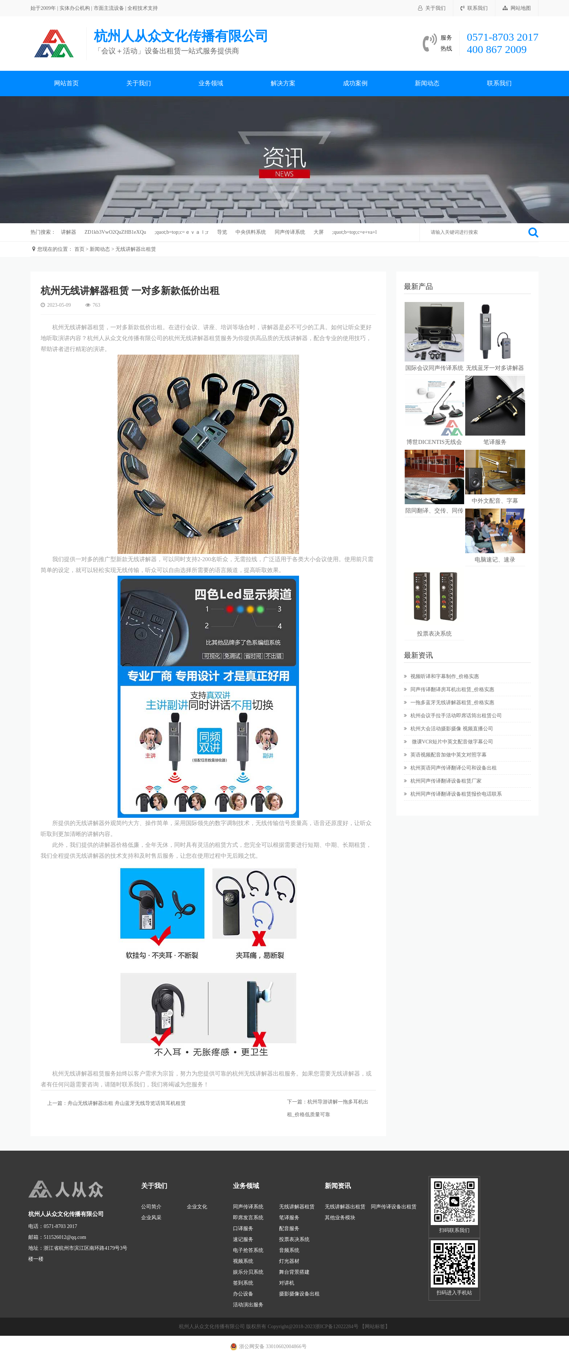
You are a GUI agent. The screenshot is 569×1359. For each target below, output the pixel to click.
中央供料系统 (251, 232)
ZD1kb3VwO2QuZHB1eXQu (115, 232)
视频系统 (243, 1261)
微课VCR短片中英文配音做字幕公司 (448, 741)
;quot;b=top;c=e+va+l (354, 232)
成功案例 (355, 83)
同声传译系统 (290, 232)
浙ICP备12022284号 (337, 1326)
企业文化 (197, 1206)
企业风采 (151, 1217)
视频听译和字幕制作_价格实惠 (441, 676)
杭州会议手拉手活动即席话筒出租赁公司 (453, 715)
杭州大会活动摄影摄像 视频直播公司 (448, 728)
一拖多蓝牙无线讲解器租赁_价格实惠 (449, 702)
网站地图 (517, 8)
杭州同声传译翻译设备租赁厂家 (443, 781)
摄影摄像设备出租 (299, 1294)
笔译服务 (289, 1217)
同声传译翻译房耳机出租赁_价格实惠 (449, 689)
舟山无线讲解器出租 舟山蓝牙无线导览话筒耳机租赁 (126, 1103)
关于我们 (432, 8)
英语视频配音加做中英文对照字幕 (445, 755)
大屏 (319, 232)
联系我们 (474, 8)
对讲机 (286, 1283)
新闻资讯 (338, 1185)
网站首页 (66, 83)
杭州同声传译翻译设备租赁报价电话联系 (453, 794)
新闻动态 (427, 83)
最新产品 (418, 286)
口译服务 (243, 1228)
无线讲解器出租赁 (135, 249)
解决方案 (283, 83)
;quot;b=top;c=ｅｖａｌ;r (181, 232)
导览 (222, 232)
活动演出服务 (248, 1304)
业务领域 (210, 83)
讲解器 (68, 232)
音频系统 (289, 1250)
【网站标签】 (375, 1326)
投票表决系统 (294, 1239)
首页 (79, 249)
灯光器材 (289, 1261)
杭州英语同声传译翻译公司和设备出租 (450, 768)
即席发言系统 (248, 1217)
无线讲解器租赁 (297, 1206)
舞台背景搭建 (294, 1272)
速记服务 (243, 1239)
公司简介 (151, 1206)
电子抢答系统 (248, 1250)
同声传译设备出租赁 (394, 1206)
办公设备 (243, 1294)
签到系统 (243, 1283)
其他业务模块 (340, 1217)
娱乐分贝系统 (248, 1272)
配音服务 (289, 1228)
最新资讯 (418, 655)
